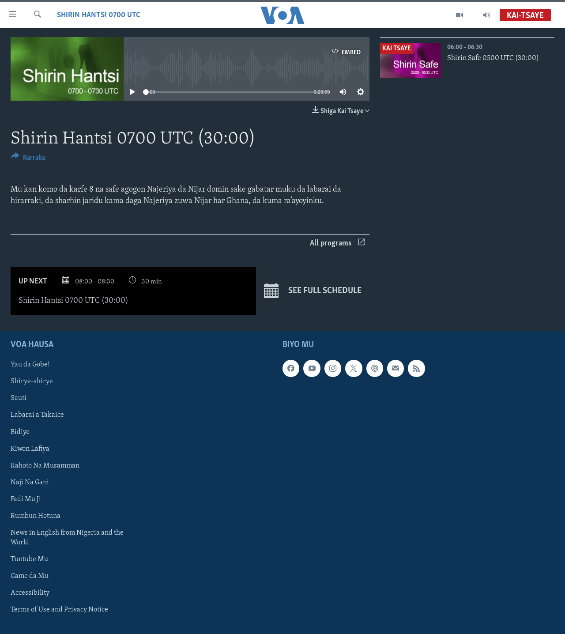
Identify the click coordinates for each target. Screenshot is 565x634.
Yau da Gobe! (30, 364)
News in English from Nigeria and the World (67, 537)
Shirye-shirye (32, 381)
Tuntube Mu (29, 558)
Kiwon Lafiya (30, 448)
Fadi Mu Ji (26, 498)
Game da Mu (30, 575)
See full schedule (313, 291)
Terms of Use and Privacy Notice (59, 609)
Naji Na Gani (30, 482)
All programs (337, 243)
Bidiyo (20, 431)
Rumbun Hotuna (35, 515)
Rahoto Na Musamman (45, 465)
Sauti (18, 398)
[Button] (28, 159)
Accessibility (30, 592)
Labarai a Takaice (37, 415)
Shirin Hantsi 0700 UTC (98, 15)
